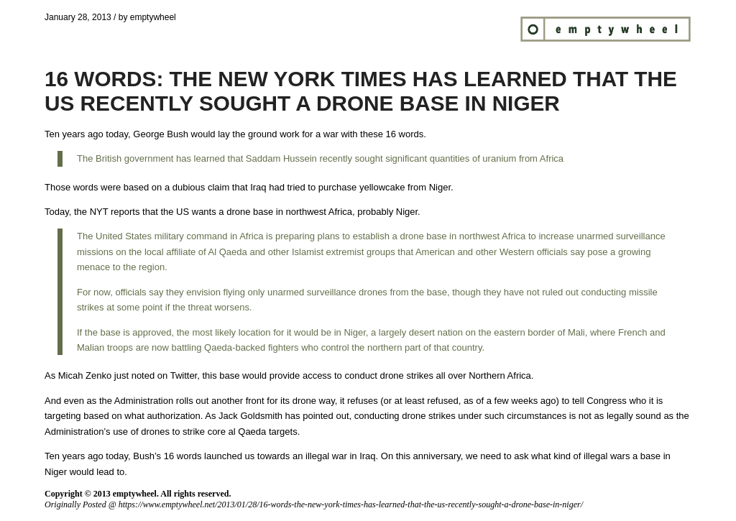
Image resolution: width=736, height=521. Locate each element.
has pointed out (317, 415)
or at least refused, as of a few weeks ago (470, 400)
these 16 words (391, 134)
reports (125, 211)
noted (143, 375)
